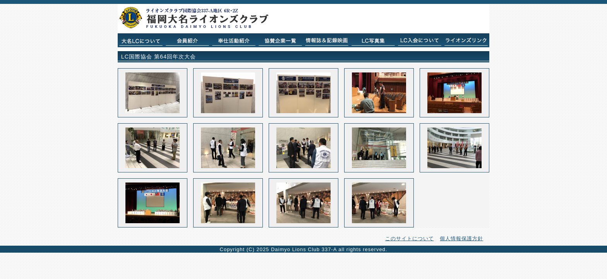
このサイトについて (409, 238)
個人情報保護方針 (461, 238)
